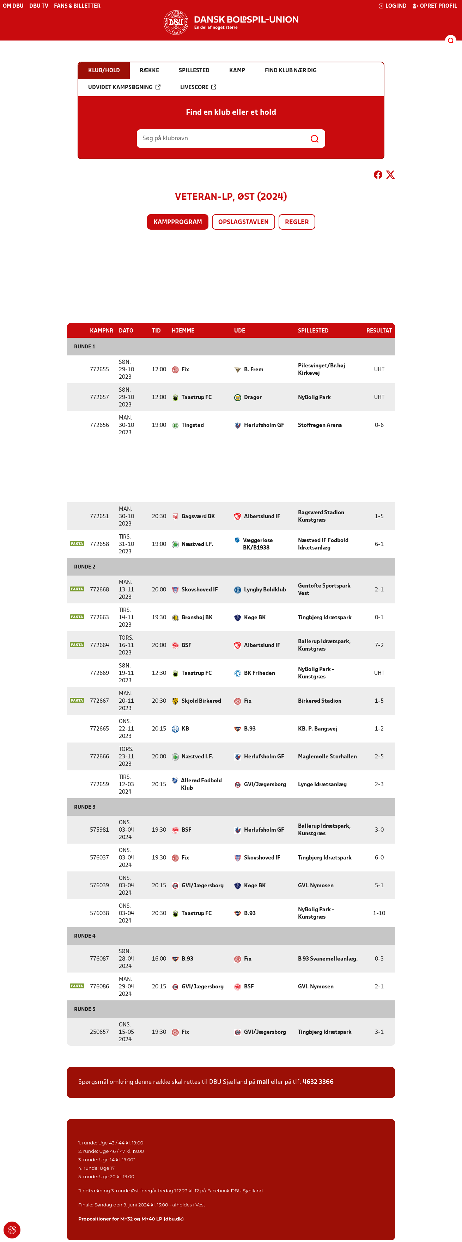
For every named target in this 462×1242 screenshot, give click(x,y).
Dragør (253, 397)
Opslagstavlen (243, 222)
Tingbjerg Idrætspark (325, 617)
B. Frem (253, 369)
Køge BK (255, 617)
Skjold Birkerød (201, 700)
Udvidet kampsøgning (124, 87)
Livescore (198, 87)
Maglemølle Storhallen (327, 756)
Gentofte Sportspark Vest (324, 589)
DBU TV (38, 6)
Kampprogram (177, 222)
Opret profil (434, 6)
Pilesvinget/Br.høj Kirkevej (321, 369)
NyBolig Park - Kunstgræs (316, 673)
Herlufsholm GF (264, 425)
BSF (187, 645)
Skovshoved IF (200, 589)
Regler (297, 222)
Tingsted (193, 425)
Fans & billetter (77, 6)
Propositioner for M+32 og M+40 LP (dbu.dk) (131, 1218)
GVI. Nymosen (316, 885)
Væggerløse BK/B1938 (258, 544)
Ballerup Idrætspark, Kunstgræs (324, 645)
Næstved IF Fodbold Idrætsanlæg (323, 544)
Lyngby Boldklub (265, 589)
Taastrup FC (197, 397)
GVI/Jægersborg (265, 784)
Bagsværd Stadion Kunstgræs (321, 516)
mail (263, 1082)
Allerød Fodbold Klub (201, 784)
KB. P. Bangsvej (318, 728)
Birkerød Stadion (319, 700)
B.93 (250, 728)
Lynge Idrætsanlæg (322, 784)
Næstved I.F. (197, 544)
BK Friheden (259, 673)
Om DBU (13, 6)
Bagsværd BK (198, 516)
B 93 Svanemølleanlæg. (328, 958)
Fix (185, 369)
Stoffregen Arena (320, 425)
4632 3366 (318, 1082)
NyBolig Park (314, 397)
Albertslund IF (262, 516)
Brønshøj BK (197, 617)
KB (185, 728)
